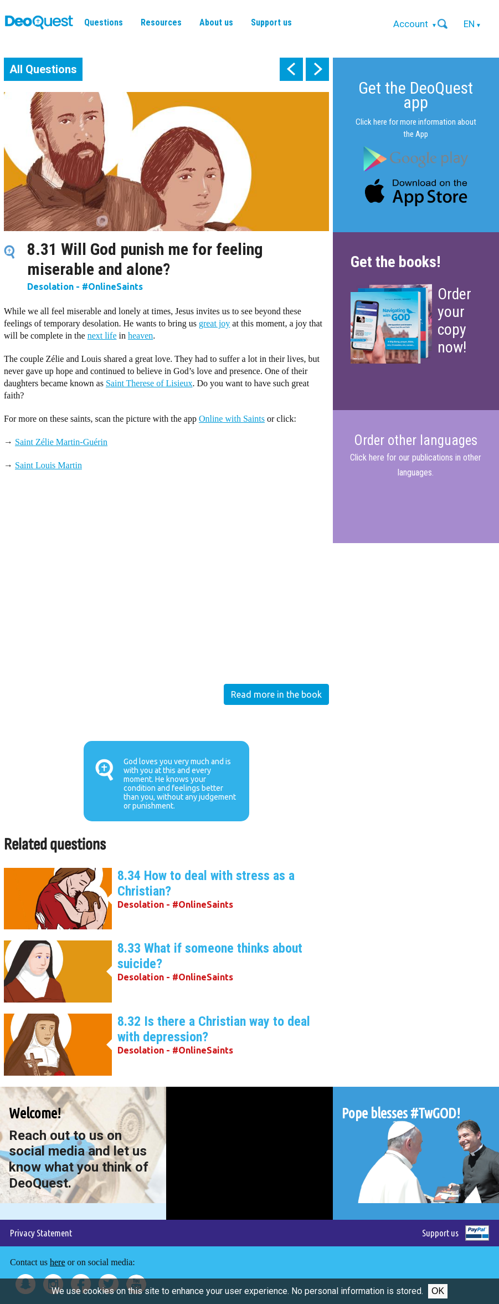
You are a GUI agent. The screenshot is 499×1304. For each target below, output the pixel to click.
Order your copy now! (454, 320)
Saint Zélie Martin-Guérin (61, 442)
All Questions (43, 69)
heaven (140, 335)
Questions (103, 22)
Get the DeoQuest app (415, 95)
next (317, 69)
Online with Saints (232, 418)
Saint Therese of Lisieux (149, 383)
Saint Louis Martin (48, 465)
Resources (161, 22)
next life (102, 335)
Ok (437, 1291)
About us (216, 22)
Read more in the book (276, 694)
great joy (214, 323)
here (57, 1262)
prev (291, 69)
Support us (271, 22)
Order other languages (415, 440)
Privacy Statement (41, 1233)
